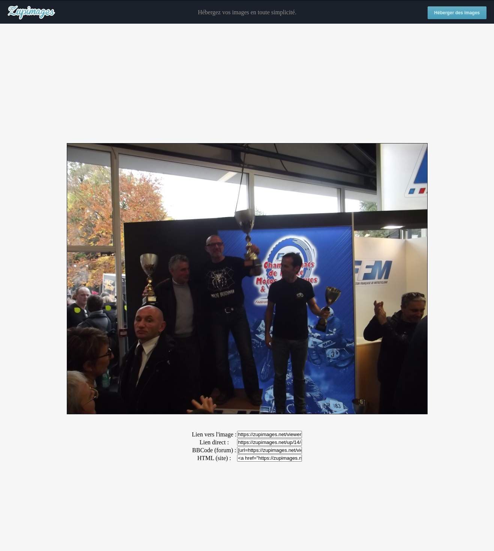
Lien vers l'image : (214, 434)
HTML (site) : (214, 458)
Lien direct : (214, 442)
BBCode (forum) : (214, 450)
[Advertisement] (247, 83)
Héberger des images (457, 12)
